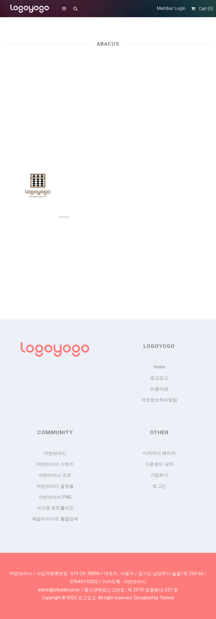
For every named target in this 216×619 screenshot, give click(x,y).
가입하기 (159, 475)
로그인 (159, 486)
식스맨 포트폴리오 (55, 508)
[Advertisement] (108, 99)
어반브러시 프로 (55, 475)
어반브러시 (55, 453)
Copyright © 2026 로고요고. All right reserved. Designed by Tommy (108, 597)
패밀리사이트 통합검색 (55, 519)
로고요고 (159, 378)
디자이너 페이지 (159, 453)
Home (159, 367)
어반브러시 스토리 (55, 464)
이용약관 (159, 389)
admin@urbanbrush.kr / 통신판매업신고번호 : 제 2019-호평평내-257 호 (108, 590)
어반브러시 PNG (55, 497)
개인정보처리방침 (159, 400)
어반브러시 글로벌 (55, 486)
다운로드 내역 (159, 464)
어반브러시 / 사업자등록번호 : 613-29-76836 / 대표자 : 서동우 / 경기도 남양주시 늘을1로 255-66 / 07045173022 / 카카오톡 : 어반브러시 (108, 577)
